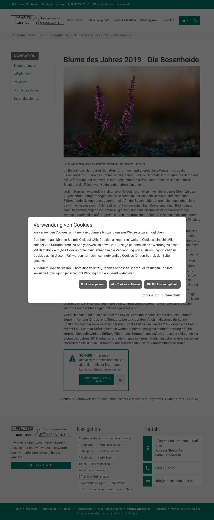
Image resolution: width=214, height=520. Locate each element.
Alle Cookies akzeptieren (162, 260)
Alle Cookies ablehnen (125, 260)
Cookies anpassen (93, 260)
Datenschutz (171, 272)
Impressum (150, 272)
